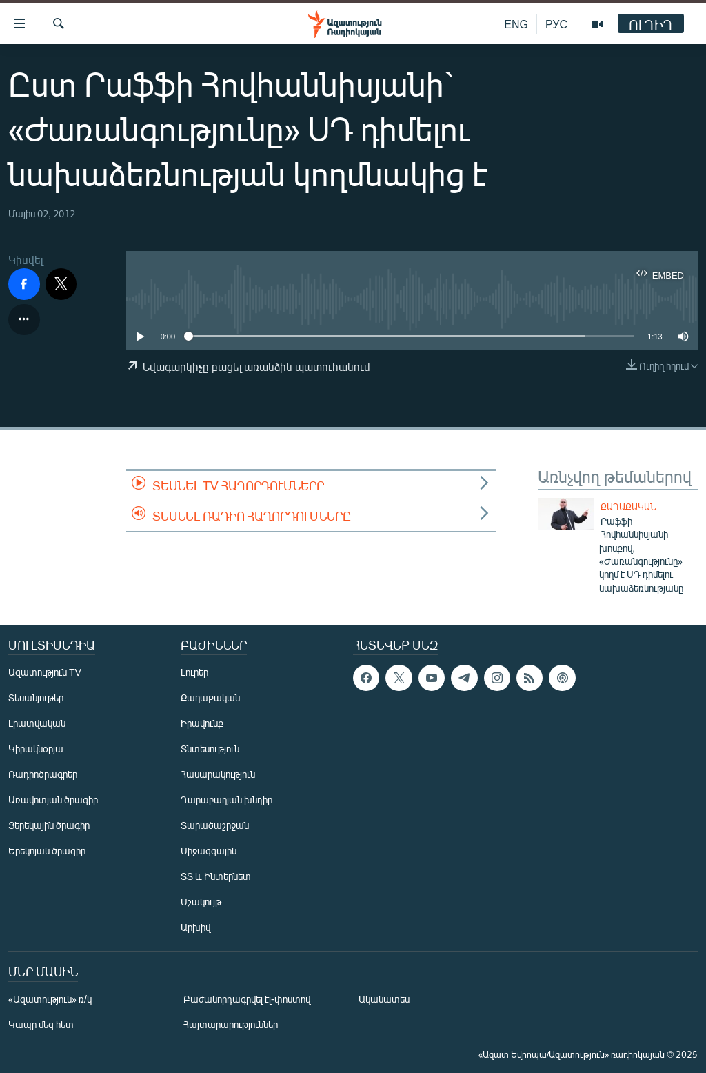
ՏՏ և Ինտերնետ (216, 876)
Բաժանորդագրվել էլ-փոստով (246, 999)
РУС (556, 23)
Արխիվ (195, 927)
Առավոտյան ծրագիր (53, 799)
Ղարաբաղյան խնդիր (226, 799)
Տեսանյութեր (35, 697)
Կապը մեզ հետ (41, 1024)
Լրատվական (36, 723)
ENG (516, 23)
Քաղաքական (628, 506)
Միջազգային (208, 850)
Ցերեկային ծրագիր (49, 825)
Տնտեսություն (210, 748)
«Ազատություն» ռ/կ (50, 999)
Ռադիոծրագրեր (42, 774)
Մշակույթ (201, 901)
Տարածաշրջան (215, 825)
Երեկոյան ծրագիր (46, 850)
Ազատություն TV (44, 672)
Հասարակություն (218, 774)
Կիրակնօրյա (35, 748)
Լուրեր (194, 672)
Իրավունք (202, 723)
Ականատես (384, 999)
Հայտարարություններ (230, 1024)
